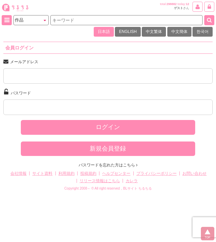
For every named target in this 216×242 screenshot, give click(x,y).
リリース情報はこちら (100, 181)
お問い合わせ (194, 173)
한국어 (203, 31)
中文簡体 (179, 31)
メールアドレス (20, 61)
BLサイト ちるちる (137, 188)
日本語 (104, 31)
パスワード (17, 92)
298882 (172, 4)
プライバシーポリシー (156, 173)
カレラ (132, 181)
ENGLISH (128, 31)
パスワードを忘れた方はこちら (108, 165)
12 (187, 4)
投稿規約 (88, 173)
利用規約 (66, 173)
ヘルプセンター (116, 173)
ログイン (108, 127)
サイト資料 (42, 173)
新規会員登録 (108, 148)
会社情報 (18, 173)
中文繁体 (154, 31)
